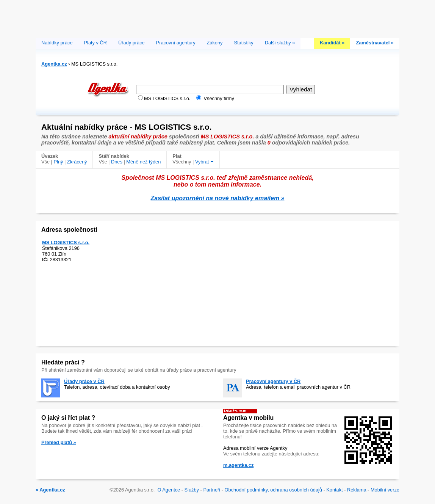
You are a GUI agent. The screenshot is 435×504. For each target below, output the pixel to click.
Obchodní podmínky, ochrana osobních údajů (273, 490)
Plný (58, 162)
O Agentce (168, 490)
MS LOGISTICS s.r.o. (65, 242)
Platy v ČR (95, 43)
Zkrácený (77, 162)
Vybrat (204, 162)
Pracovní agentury (176, 43)
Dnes (116, 162)
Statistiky (243, 43)
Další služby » (280, 43)
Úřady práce (131, 43)
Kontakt (334, 490)
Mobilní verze (385, 490)
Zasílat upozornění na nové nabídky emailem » (218, 198)
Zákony (215, 43)
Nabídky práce (57, 43)
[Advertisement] (217, 17)
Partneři (211, 490)
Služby (192, 490)
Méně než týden (143, 162)
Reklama (356, 490)
